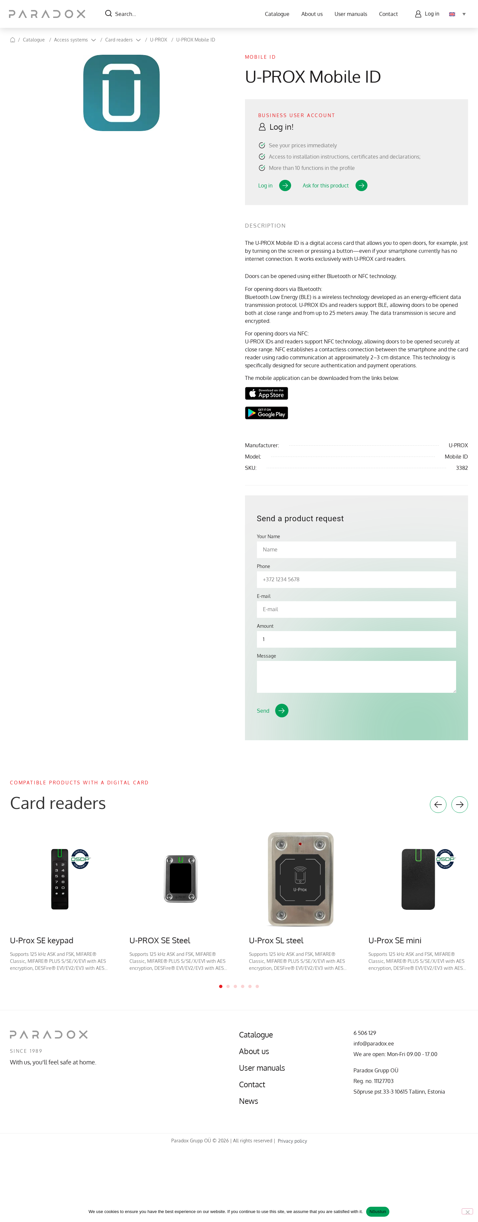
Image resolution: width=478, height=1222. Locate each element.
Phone (263, 566)
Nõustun (377, 1211)
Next (459, 804)
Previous (438, 804)
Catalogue (276, 14)
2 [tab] (228, 986)
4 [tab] (242, 986)
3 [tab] (235, 986)
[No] (467, 1211)
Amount (265, 626)
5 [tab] (250, 986)
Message (266, 656)
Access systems (71, 39)
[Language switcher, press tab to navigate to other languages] (456, 14)
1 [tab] (220, 986)
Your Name (268, 536)
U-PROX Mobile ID (195, 39)
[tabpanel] (60, 900)
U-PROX (158, 39)
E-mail (264, 596)
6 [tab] (257, 986)
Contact (387, 14)
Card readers (119, 39)
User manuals (350, 14)
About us (311, 14)
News (249, 1101)
